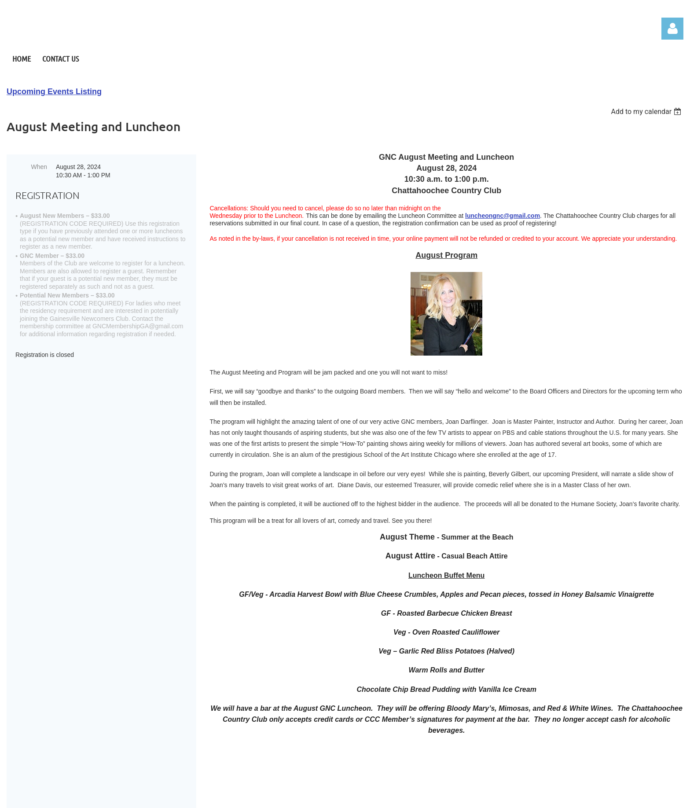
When (39, 166)
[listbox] (647, 111)
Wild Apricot (507, 796)
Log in (672, 29)
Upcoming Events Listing (54, 91)
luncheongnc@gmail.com (502, 215)
